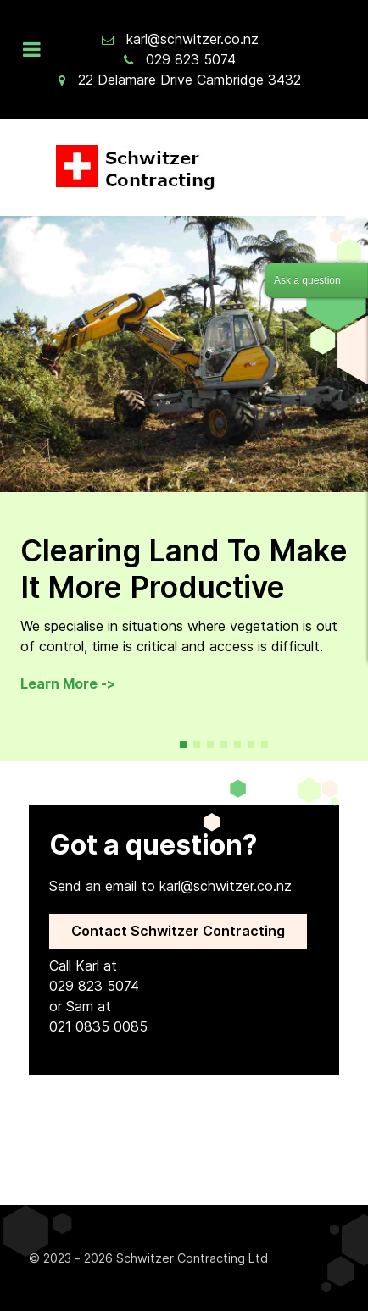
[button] (183, 744)
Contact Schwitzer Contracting (178, 930)
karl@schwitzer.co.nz (192, 38)
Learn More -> (67, 683)
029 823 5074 (191, 59)
